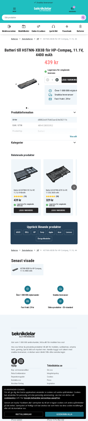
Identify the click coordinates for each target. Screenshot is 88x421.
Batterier (80, 28)
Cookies (50, 377)
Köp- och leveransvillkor (20, 370)
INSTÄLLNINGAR (24, 414)
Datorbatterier (27, 39)
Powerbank (66, 28)
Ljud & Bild (53, 28)
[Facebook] (14, 361)
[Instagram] (21, 361)
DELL (27, 232)
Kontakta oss (16, 380)
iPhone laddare (16, 420)
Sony (42, 232)
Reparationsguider (18, 377)
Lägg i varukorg (69, 80)
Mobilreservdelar (9, 28)
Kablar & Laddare (38, 28)
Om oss (50, 370)
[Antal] (52, 79)
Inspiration (51, 383)
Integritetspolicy (53, 373)
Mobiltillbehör (23, 28)
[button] (44, 112)
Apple (51, 232)
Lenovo (69, 232)
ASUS (18, 232)
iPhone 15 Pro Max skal (55, 420)
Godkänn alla (64, 414)
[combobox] (44, 17)
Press (49, 380)
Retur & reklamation (18, 373)
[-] (47, 79)
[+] (57, 79)
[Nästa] (74, 187)
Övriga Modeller (44, 239)
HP (37, 39)
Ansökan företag (17, 383)
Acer (59, 232)
